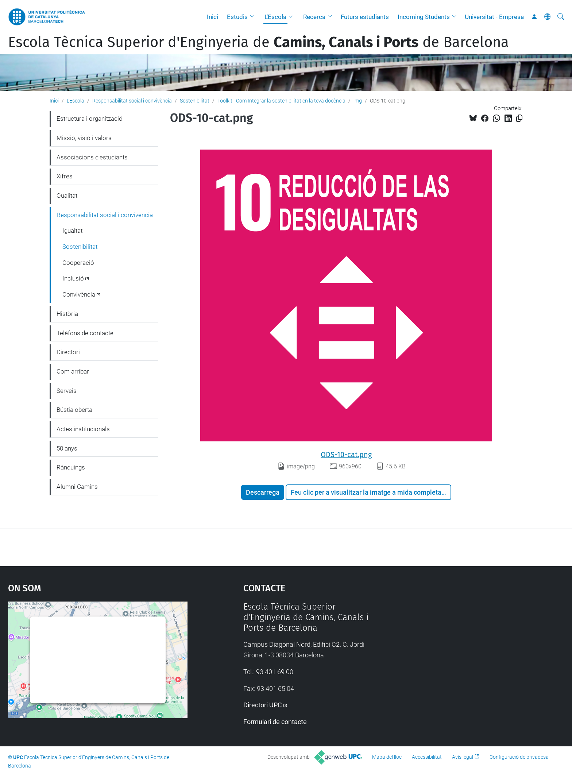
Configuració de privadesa (519, 757)
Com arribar (73, 371)
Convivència (78, 294)
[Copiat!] (519, 118)
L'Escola (275, 16)
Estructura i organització (90, 118)
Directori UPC (262, 705)
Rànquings (71, 467)
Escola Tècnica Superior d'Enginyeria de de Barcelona (258, 42)
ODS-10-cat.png (346, 454)
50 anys (67, 448)
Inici (212, 16)
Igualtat (72, 230)
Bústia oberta (74, 409)
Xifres (65, 176)
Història (67, 313)
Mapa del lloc (387, 757)
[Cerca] (560, 16)
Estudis (237, 16)
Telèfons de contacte (85, 333)
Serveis (67, 390)
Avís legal (462, 757)
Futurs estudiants (365, 16)
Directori (68, 352)
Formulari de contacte (275, 722)
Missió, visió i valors (84, 138)
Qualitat (67, 195)
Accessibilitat (427, 757)
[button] (254, 16)
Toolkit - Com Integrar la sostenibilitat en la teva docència (281, 101)
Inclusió (73, 278)
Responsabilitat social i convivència (132, 101)
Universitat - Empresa (494, 16)
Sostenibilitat (194, 101)
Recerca (314, 16)
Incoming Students (424, 16)
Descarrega (262, 492)
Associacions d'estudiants (92, 157)
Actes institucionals (83, 429)
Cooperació (78, 262)
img (357, 101)
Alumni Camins (77, 486)
